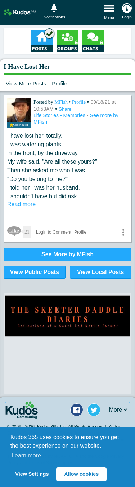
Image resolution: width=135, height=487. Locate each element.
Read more (21, 204)
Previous (7, 401)
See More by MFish (67, 254)
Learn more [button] (26, 455)
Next (127, 401)
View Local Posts (100, 272)
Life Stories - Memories (60, 115)
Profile (59, 83)
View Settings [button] (32, 474)
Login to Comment (53, 232)
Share (65, 109)
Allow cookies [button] (81, 474)
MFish (61, 102)
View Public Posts (34, 272)
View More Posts (26, 83)
